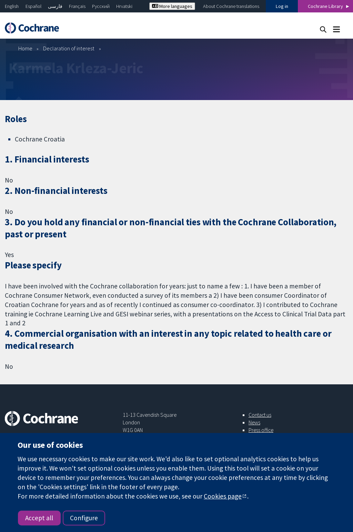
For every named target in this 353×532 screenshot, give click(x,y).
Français (77, 6)
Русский (101, 6)
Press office (261, 429)
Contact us (260, 414)
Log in (282, 6)
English (12, 6)
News (254, 422)
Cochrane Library (325, 6)
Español (33, 6)
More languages (172, 6)
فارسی (55, 6)
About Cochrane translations (231, 6)
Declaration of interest (68, 48)
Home (25, 48)
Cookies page (223, 496)
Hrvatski (124, 6)
